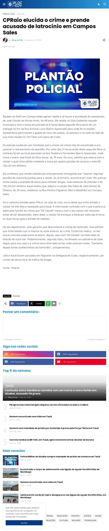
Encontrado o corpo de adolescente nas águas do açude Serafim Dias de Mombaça (59, 470)
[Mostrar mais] (59, 303)
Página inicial (9, 14)
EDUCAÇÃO (62, 516)
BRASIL (50, 516)
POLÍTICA (75, 516)
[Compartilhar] (104, 40)
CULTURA (63, 520)
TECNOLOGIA (90, 520)
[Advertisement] (54, 284)
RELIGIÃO (76, 520)
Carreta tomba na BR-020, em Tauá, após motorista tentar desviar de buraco (51, 440)
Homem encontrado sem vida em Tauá (30, 416)
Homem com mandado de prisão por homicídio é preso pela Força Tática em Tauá (54, 428)
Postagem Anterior (13, 339)
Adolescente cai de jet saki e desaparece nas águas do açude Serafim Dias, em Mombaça (63, 496)
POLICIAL (21, 14)
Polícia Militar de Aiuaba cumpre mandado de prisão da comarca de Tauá (60, 456)
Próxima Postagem (95, 339)
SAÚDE (98, 516)
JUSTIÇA (87, 516)
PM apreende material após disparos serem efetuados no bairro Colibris (48, 405)
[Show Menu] (4, 4)
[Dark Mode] (99, 4)
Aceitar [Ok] (24, 523)
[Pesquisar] (105, 4)
